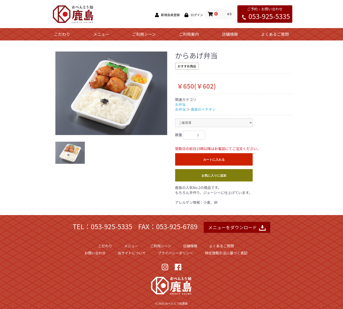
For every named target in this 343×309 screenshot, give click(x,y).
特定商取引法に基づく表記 (226, 253)
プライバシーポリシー (175, 253)
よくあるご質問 (275, 34)
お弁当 (180, 104)
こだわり (62, 34)
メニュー (101, 34)
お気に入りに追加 (214, 175)
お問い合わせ (95, 253)
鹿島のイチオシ (203, 109)
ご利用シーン (144, 34)
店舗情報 (230, 34)
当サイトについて (132, 253)
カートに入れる (214, 159)
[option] (111, 93)
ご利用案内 (189, 34)
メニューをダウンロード (237, 227)
